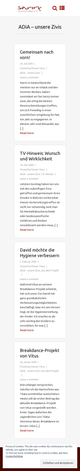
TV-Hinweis (47, 174)
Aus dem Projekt (50, 270)
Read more (27, 133)
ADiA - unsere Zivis (30, 72)
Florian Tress (38, 68)
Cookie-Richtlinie (14, 456)
